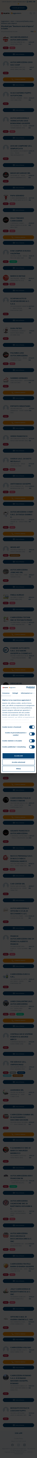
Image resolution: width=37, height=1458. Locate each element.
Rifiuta (18, 768)
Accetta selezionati (18, 762)
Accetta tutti (18, 756)
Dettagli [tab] (15, 693)
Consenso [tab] (5, 693)
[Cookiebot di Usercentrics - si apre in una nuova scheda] (26, 687)
